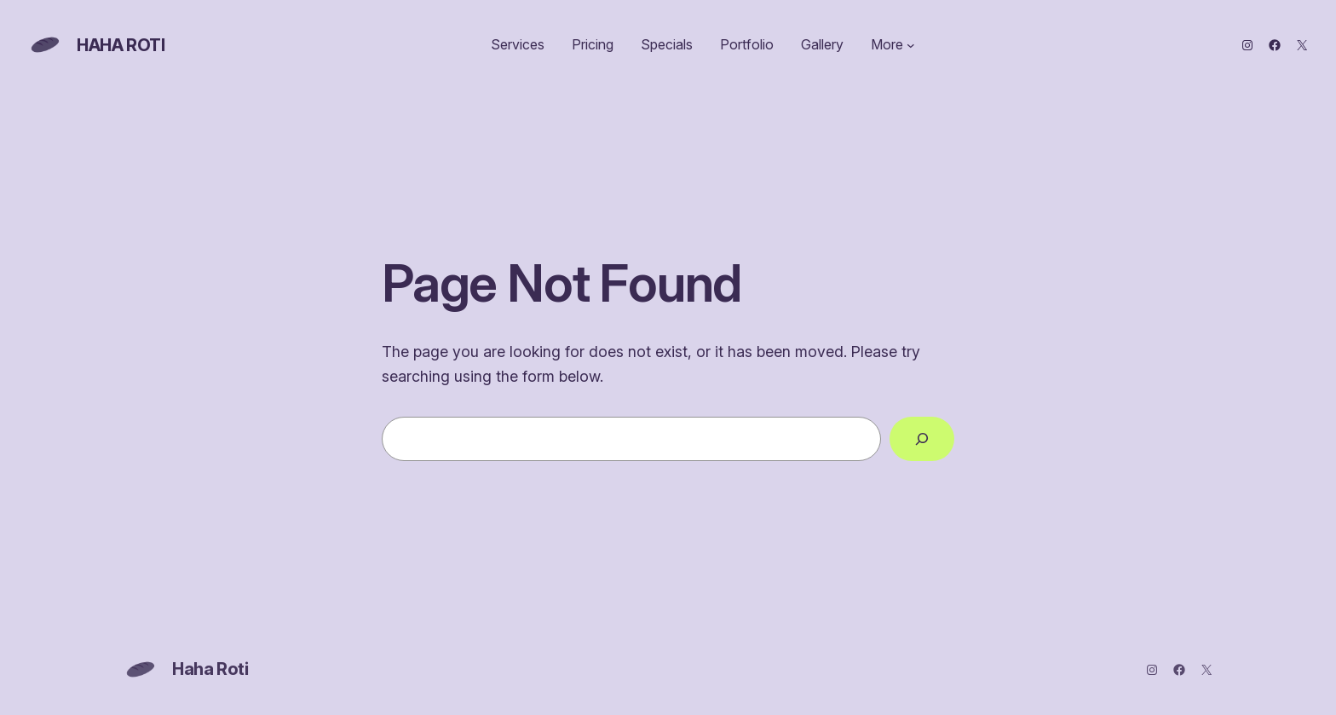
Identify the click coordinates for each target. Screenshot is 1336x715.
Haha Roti (120, 45)
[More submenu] (911, 45)
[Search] (922, 439)
